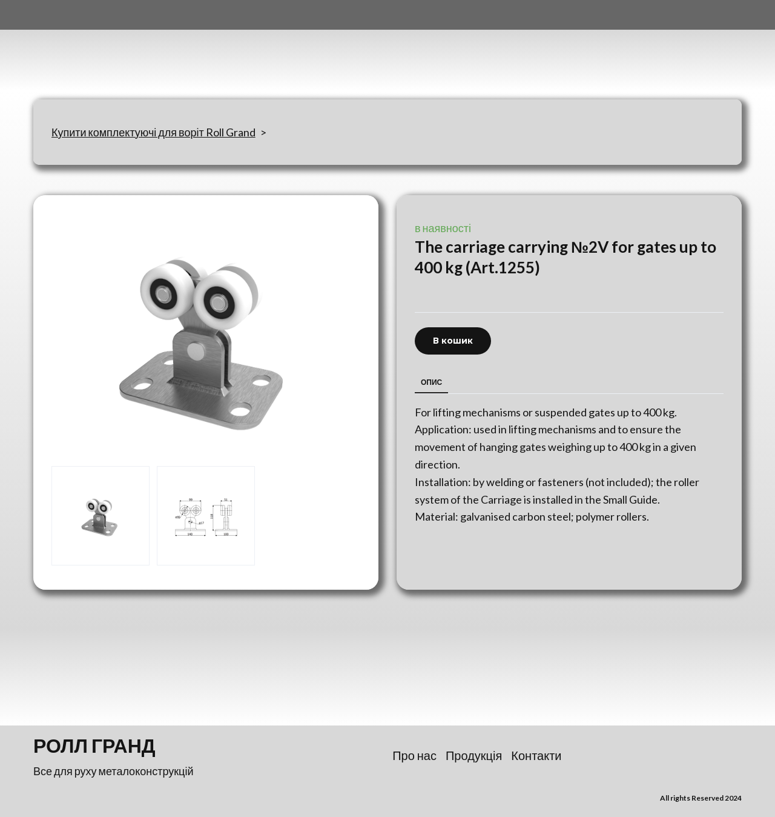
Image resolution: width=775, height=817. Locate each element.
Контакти (536, 755)
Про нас (414, 755)
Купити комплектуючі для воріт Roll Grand (153, 132)
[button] (453, 341)
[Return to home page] (93, 50)
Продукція (474, 755)
